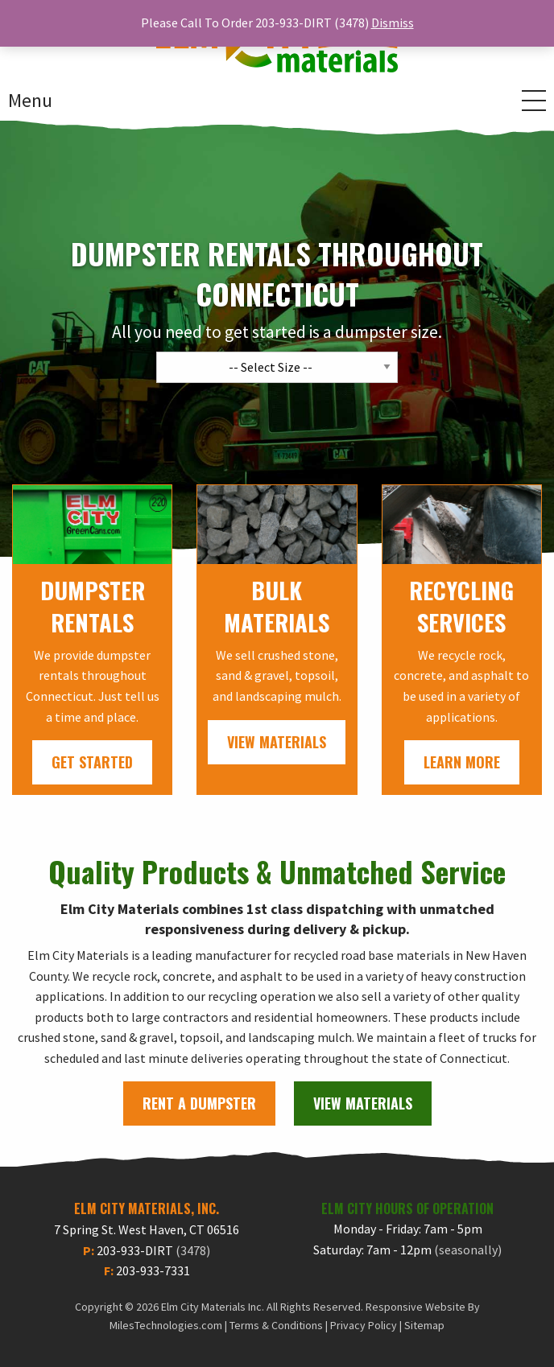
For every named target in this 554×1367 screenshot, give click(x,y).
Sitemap (424, 1325)
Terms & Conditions (276, 1325)
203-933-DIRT (153, 1250)
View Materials (276, 741)
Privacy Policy (363, 1325)
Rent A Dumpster (199, 1103)
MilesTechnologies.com (166, 1325)
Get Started (92, 761)
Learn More (462, 761)
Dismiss (392, 22)
